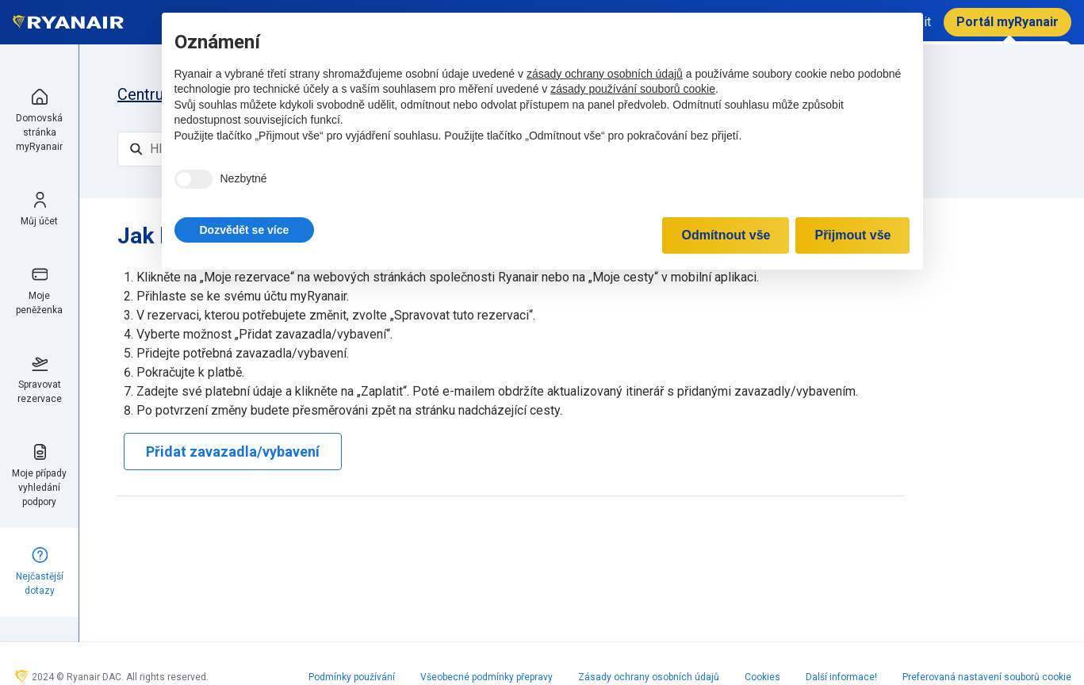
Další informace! (841, 677)
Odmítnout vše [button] (725, 235)
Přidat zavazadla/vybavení (233, 451)
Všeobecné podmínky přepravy (486, 677)
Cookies (762, 677)
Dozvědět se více (244, 230)
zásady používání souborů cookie (632, 88)
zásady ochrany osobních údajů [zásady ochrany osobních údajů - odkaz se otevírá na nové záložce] (605, 73)
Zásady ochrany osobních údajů (648, 677)
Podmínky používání (351, 677)
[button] (244, 230)
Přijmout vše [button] (852, 235)
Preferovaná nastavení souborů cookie (986, 677)
